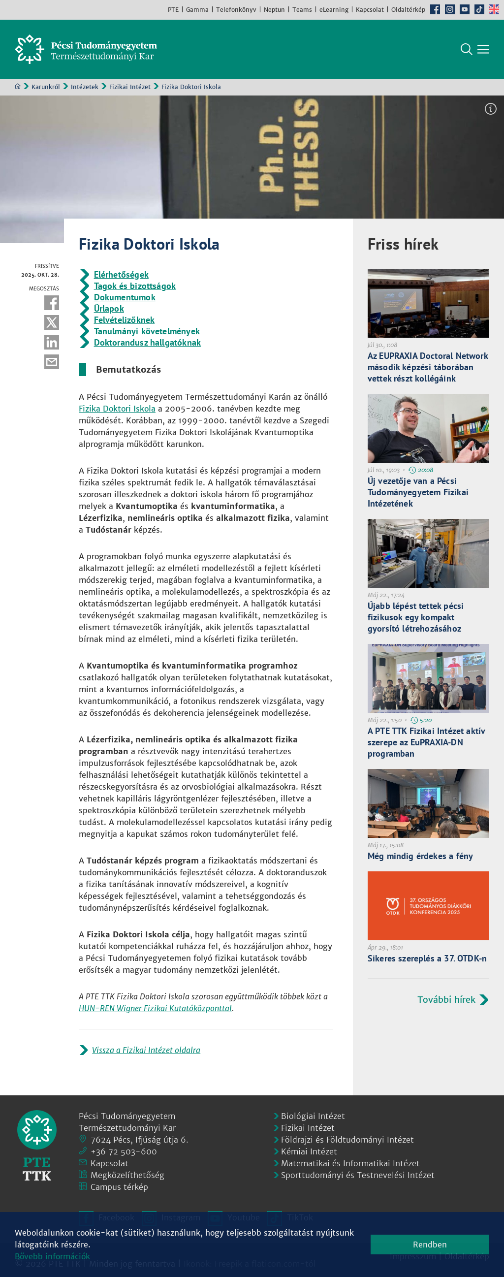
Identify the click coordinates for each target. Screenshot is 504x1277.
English (494, 9)
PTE (173, 9)
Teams (302, 9)
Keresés (466, 49)
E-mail (51, 361)
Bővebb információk (52, 1256)
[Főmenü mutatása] (483, 49)
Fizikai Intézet (130, 87)
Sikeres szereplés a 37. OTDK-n (427, 958)
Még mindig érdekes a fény (420, 856)
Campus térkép (119, 1187)
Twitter (51, 322)
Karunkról (46, 87)
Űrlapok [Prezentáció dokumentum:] (109, 308)
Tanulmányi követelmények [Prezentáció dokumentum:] (147, 331)
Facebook (435, 9)
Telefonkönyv (236, 9)
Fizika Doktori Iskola (117, 409)
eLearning (333, 9)
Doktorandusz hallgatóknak (147, 342)
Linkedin (51, 342)
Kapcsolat (370, 9)
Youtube (465, 9)
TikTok (479, 9)
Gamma (197, 9)
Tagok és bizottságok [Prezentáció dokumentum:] (135, 285)
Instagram (450, 9)
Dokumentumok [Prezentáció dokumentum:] (125, 297)
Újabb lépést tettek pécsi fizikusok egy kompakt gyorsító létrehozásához (416, 617)
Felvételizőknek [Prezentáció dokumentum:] (124, 319)
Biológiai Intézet (313, 1116)
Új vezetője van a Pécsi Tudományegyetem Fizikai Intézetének (418, 492)
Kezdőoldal (18, 86)
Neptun (274, 9)
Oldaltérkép (408, 9)
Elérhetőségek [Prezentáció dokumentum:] (121, 274)
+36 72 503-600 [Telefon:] (124, 1151)
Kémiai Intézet (309, 1151)
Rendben (430, 1244)
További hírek (446, 999)
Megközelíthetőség (127, 1175)
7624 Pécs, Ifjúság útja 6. (140, 1140)
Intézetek (84, 87)
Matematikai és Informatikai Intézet (350, 1163)
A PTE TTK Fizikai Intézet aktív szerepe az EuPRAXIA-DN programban (426, 742)
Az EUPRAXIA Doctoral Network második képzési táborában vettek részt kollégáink (428, 367)
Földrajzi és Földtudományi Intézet (347, 1140)
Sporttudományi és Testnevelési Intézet (358, 1175)
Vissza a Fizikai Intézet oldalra (146, 1050)
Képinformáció (491, 109)
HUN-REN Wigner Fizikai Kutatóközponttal (155, 1008)
